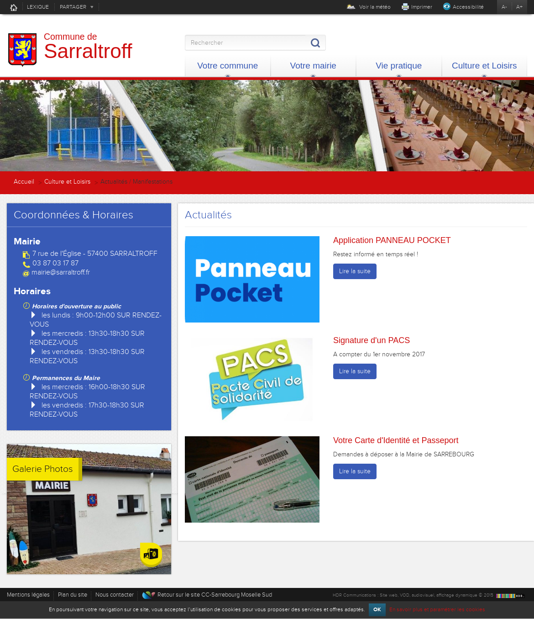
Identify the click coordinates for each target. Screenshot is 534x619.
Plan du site (72, 594)
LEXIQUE (38, 7)
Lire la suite (355, 271)
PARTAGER (73, 7)
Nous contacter (114, 594)
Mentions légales (28, 594)
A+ (519, 7)
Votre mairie (313, 65)
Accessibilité (468, 7)
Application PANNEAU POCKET (392, 240)
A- (504, 7)
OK (377, 609)
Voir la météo (368, 7)
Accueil (14, 7)
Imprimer (421, 7)
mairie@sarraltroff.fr (60, 272)
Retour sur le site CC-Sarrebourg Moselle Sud (214, 594)
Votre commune (227, 65)
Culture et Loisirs (484, 65)
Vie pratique (399, 65)
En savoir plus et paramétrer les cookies (437, 609)
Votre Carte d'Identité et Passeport (396, 440)
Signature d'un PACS (371, 340)
